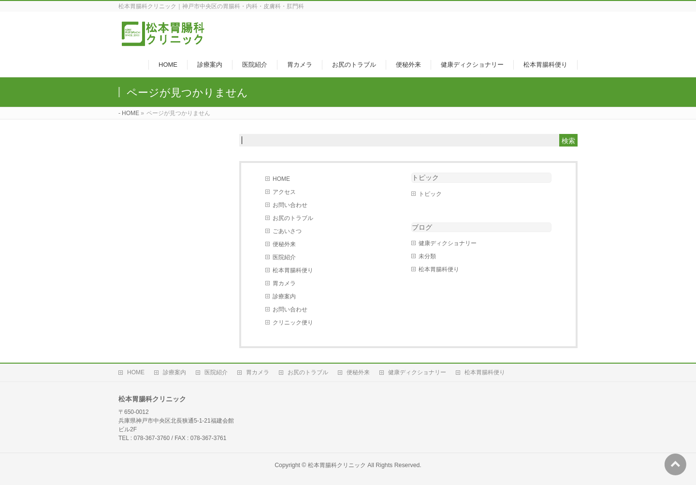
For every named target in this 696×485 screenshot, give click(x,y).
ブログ (422, 227)
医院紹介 (284, 257)
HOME (281, 179)
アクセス (284, 192)
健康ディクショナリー (448, 243)
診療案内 (284, 296)
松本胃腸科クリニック (337, 465)
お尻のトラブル (293, 218)
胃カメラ (284, 283)
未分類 (427, 256)
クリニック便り (293, 322)
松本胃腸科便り (293, 270)
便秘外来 (284, 244)
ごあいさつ (287, 231)
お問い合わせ (290, 205)
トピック (425, 177)
